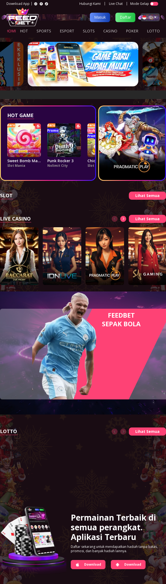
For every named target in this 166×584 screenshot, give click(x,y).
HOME (11, 30)
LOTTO (153, 30)
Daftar (125, 17)
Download (88, 564)
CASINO (110, 30)
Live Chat (116, 3)
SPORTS (44, 30)
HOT (24, 30)
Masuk (100, 17)
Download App (18, 3)
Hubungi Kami (90, 3)
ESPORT (67, 30)
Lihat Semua (147, 195)
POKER (132, 30)
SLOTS (89, 30)
